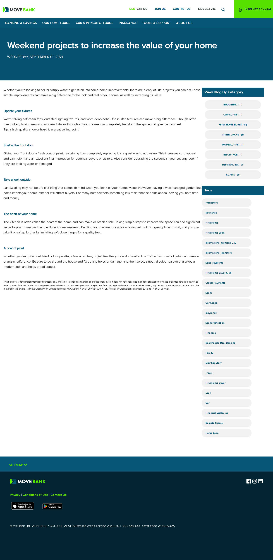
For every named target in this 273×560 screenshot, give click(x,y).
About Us (184, 23)
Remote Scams (214, 423)
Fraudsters (211, 202)
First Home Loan (214, 232)
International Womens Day (220, 242)
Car (207, 402)
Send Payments (214, 262)
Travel (208, 372)
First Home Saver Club (218, 272)
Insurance (128, 23)
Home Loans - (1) (232, 144)
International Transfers (218, 252)
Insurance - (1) (232, 154)
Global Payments (215, 282)
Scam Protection (214, 322)
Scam (208, 292)
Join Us (160, 9)
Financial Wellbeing (216, 413)
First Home (211, 222)
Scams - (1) (233, 174)
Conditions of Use (35, 495)
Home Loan (212, 433)
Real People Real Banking (220, 342)
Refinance (211, 212)
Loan (208, 392)
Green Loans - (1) (233, 134)
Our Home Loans (56, 23)
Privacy (15, 495)
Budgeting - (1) (232, 104)
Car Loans (211, 302)
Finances (210, 332)
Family (209, 352)
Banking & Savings (21, 23)
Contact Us (182, 9)
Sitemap (16, 465)
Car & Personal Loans (94, 23)
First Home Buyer (215, 382)
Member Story (213, 362)
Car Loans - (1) (232, 114)
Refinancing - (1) (232, 164)
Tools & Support (156, 23)
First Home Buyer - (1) (233, 124)
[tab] (136, 464)
